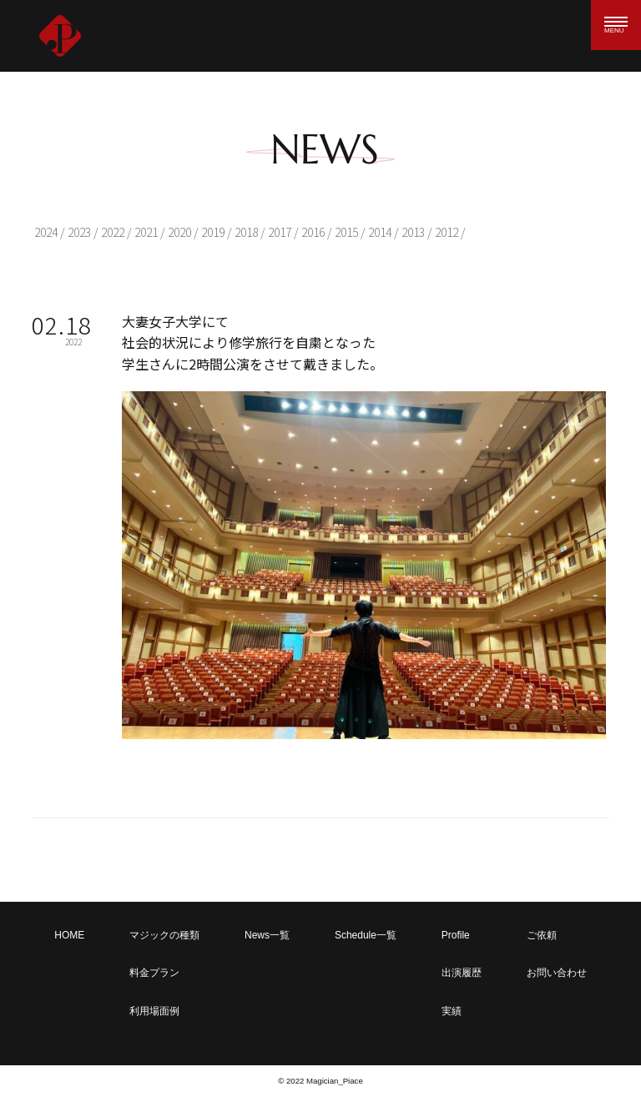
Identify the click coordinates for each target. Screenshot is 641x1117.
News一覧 (267, 935)
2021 (146, 232)
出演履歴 (462, 973)
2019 (213, 232)
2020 (179, 232)
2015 (346, 232)
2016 (313, 232)
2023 (79, 232)
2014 (379, 232)
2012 (446, 232)
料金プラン (154, 973)
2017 (279, 232)
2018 (246, 232)
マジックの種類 (164, 935)
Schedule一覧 (365, 935)
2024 (46, 232)
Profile (456, 935)
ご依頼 (542, 935)
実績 (452, 1011)
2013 (413, 232)
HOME (69, 935)
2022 (112, 232)
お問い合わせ (557, 973)
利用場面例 (154, 1011)
